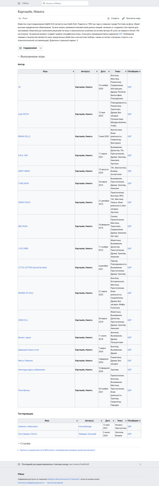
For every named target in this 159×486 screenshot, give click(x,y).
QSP (120, 34)
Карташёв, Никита (83, 87)
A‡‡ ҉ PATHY (23, 114)
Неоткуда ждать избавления (31, 370)
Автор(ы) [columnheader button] (85, 71)
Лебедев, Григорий (87, 434)
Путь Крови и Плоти (27, 434)
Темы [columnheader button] (117, 71)
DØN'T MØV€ (24, 171)
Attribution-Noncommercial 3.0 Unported (63, 479)
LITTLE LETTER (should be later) (32, 267)
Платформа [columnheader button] (133, 71)
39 (19, 87)
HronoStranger (85, 426)
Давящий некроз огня (28, 350)
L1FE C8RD (23, 248)
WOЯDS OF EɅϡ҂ (26, 293)
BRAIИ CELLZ (24, 136)
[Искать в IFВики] (65, 3)
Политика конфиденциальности (31, 483)
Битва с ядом (24, 337)
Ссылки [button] (25, 443)
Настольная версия (55, 483)
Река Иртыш (24, 390)
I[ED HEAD (23, 226)
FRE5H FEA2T (24, 202)
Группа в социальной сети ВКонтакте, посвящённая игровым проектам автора (56, 450)
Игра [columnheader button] (45, 71)
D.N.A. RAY (23, 155)
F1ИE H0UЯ (23, 183)
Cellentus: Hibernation (28, 426)
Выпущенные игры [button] (32, 56)
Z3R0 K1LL (23, 320)
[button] (19, 3)
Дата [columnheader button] (103, 71)
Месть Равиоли (25, 360)
